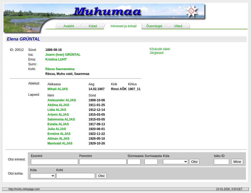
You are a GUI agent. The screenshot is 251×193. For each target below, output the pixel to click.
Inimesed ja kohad (123, 26)
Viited (178, 26)
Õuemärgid (154, 26)
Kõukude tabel (160, 49)
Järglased (157, 53)
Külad (93, 26)
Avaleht (68, 26)
